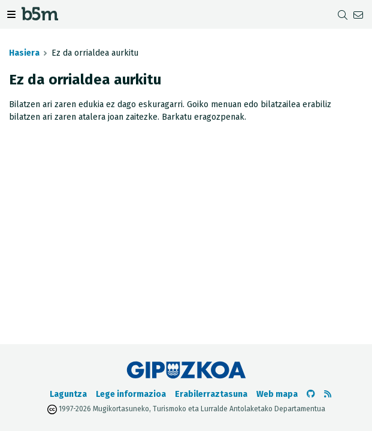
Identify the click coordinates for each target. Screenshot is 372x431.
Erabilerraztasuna (211, 394)
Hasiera (24, 53)
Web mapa (277, 394)
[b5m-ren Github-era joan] (311, 394)
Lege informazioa (131, 394)
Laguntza (68, 394)
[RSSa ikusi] (327, 394)
